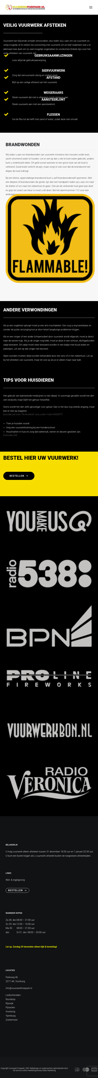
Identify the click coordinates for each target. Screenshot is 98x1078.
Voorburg (10, 1011)
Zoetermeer (12, 1019)
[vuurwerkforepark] (25, 7)
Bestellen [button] (19, 475)
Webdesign (34, 1068)
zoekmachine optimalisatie (53, 1068)
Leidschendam (13, 995)
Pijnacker (10, 1007)
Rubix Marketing (49, 1070)
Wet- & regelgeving (15, 879)
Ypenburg (10, 1015)
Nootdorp (10, 999)
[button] (91, 7)
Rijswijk (9, 1003)
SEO (27, 1068)
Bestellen (17, 890)
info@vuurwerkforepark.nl (19, 988)
